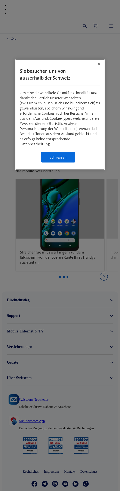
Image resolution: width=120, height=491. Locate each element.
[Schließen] (99, 64)
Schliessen (58, 157)
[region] (60, 114)
